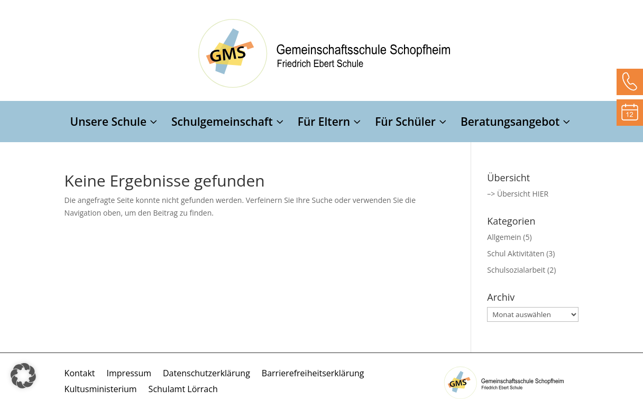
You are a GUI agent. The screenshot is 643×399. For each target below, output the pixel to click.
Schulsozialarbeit (516, 270)
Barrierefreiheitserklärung (313, 374)
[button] (23, 375)
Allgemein (504, 237)
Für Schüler (405, 123)
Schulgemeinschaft (222, 123)
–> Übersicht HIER (517, 194)
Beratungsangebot (510, 123)
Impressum (129, 374)
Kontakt (80, 374)
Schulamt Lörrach (183, 390)
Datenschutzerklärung (206, 374)
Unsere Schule (108, 123)
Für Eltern (324, 123)
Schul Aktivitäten (515, 253)
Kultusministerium (101, 390)
